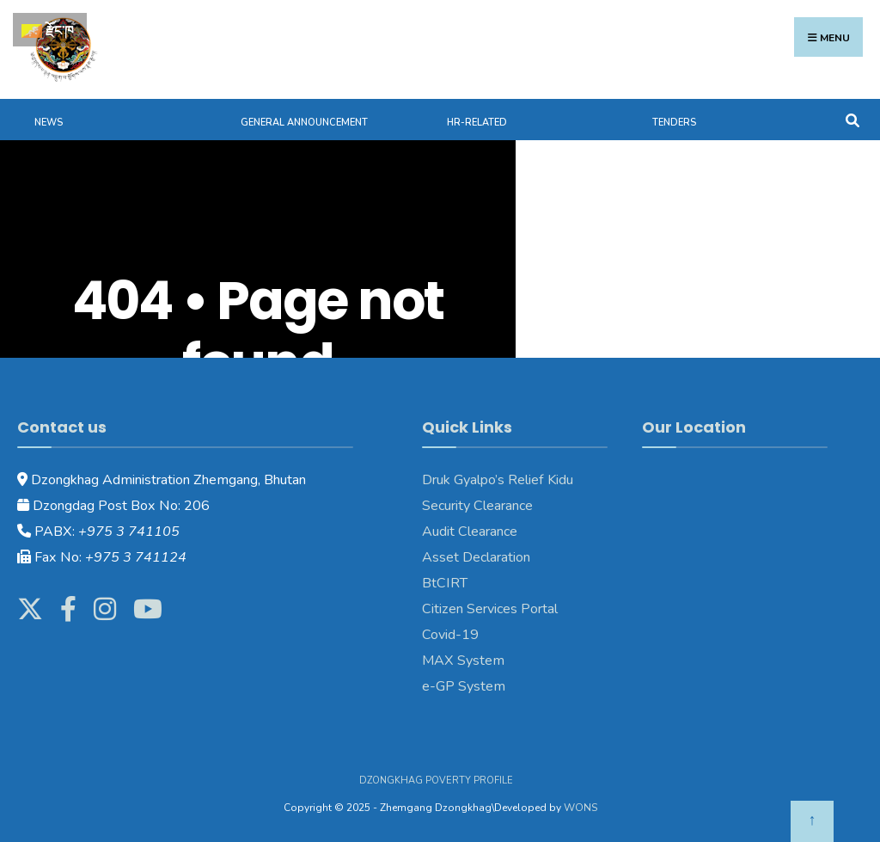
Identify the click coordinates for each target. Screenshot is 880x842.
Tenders (674, 122)
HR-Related (477, 122)
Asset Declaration (476, 557)
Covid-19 (450, 634)
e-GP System (463, 686)
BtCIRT (445, 583)
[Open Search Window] (852, 119)
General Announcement (304, 122)
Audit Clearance (469, 531)
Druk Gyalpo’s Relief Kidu (497, 479)
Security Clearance (477, 505)
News (48, 122)
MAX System (463, 660)
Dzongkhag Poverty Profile (436, 780)
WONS (580, 807)
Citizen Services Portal (490, 608)
